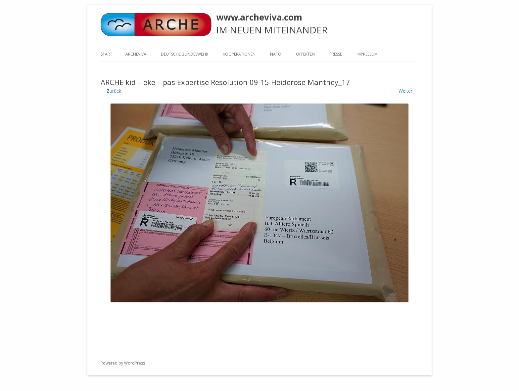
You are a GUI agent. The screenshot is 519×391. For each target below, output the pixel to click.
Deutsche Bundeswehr (184, 54)
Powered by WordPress (123, 363)
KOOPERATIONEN (239, 54)
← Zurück (111, 91)
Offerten (305, 54)
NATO (275, 54)
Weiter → (408, 91)
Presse (335, 54)
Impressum (367, 54)
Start (106, 54)
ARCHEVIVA (135, 54)
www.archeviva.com (259, 17)
